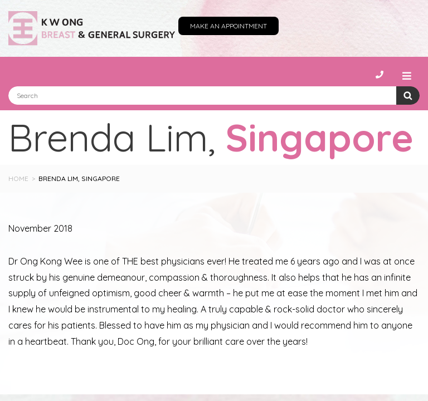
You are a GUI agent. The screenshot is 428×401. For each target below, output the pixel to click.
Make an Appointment (228, 26)
